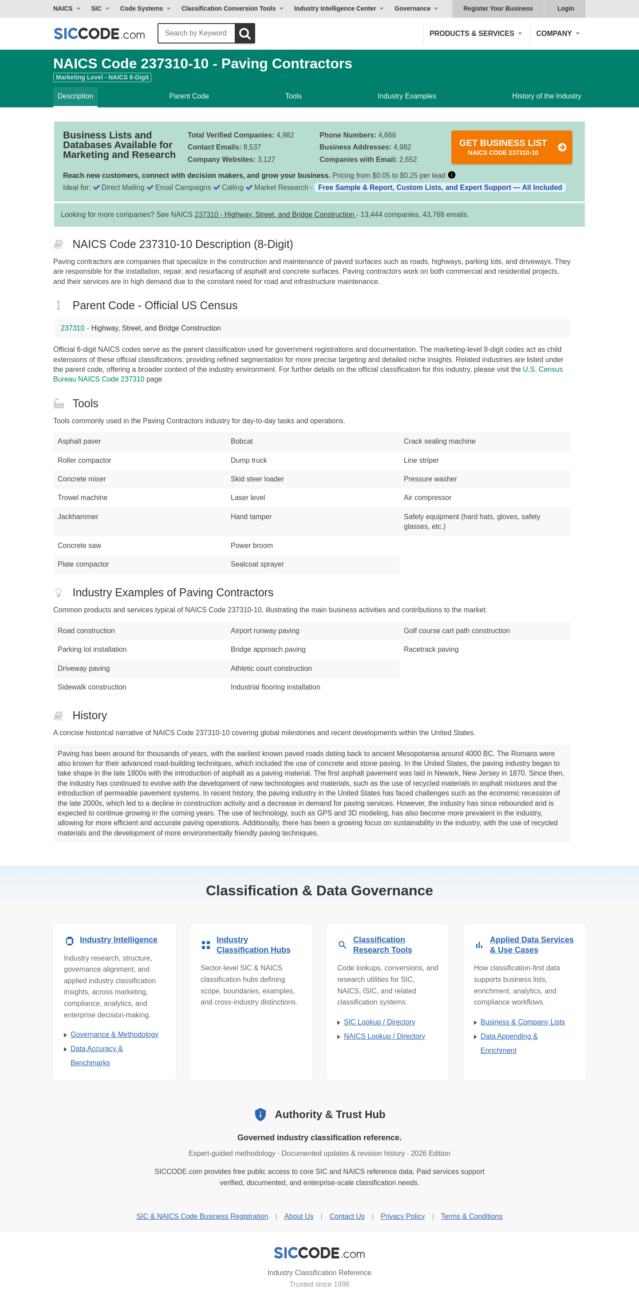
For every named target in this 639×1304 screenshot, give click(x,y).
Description (75, 96)
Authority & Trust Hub (330, 1114)
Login (565, 8)
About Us (299, 1216)
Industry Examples (407, 96)
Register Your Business (498, 8)
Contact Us (347, 1216)
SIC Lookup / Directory (379, 1022)
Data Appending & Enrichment (509, 1043)
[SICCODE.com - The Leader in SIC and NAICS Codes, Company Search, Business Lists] (108, 33)
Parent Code (189, 96)
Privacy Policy (403, 1216)
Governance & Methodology (114, 1034)
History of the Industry (546, 96)
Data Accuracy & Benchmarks (97, 1056)
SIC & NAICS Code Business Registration (202, 1216)
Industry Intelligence (119, 939)
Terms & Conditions (472, 1216)
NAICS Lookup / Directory (384, 1036)
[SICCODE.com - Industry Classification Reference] (319, 1253)
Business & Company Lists (523, 1022)
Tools (293, 96)
